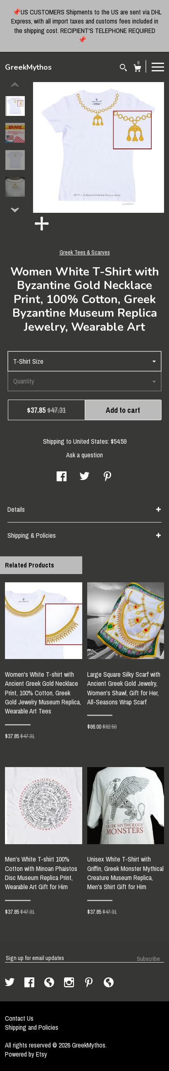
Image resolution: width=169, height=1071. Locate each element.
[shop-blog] (50, 983)
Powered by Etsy (26, 1054)
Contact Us (19, 1018)
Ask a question (84, 454)
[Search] (123, 68)
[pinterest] (89, 983)
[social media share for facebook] (62, 477)
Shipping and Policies (31, 1027)
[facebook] (30, 983)
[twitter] (10, 983)
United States (90, 441)
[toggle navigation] (158, 66)
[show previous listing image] (15, 85)
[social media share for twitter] (84, 477)
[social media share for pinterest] (107, 477)
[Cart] (137, 69)
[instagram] (70, 983)
